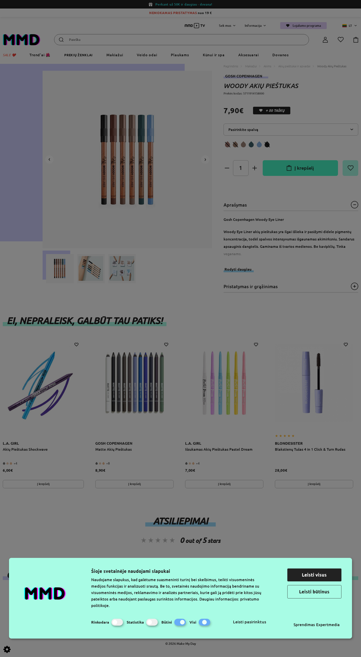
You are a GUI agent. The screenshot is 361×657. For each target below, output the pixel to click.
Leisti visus (314, 574)
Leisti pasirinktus (249, 621)
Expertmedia (328, 624)
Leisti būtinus (314, 591)
